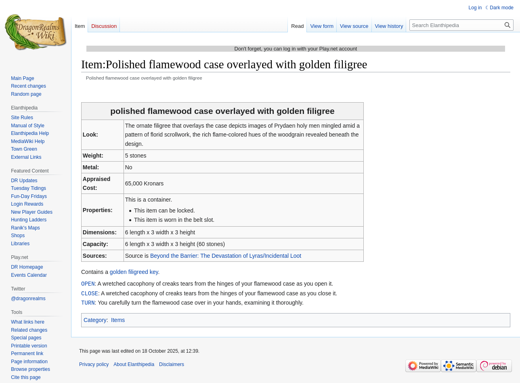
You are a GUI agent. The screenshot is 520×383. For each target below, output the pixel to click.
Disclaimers (171, 363)
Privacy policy (94, 363)
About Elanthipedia (133, 363)
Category (95, 319)
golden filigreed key (134, 272)
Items (118, 319)
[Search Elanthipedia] (461, 25)
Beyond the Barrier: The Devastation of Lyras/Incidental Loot (225, 256)
